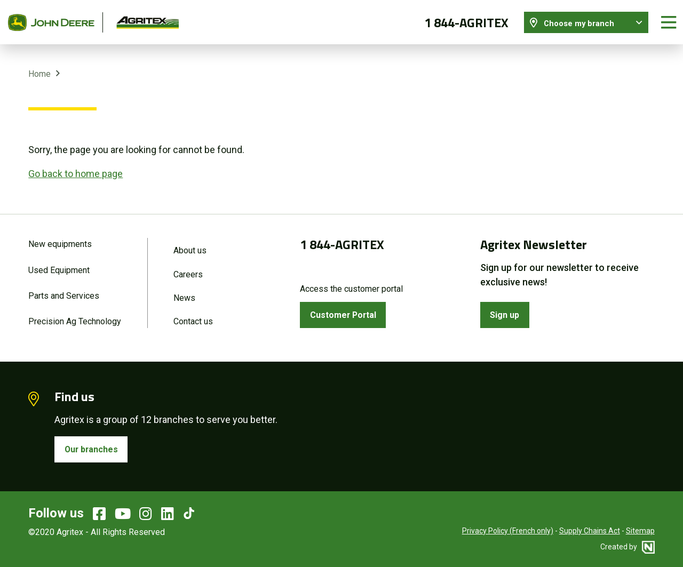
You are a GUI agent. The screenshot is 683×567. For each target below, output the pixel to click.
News (184, 294)
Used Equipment (59, 265)
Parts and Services (63, 291)
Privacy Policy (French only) (507, 529)
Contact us (193, 318)
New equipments (60, 238)
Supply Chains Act (589, 529)
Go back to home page (75, 167)
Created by (627, 545)
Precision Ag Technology (74, 318)
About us (190, 244)
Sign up (507, 310)
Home (39, 68)
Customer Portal (347, 310)
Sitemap (640, 529)
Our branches (94, 447)
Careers (188, 269)
